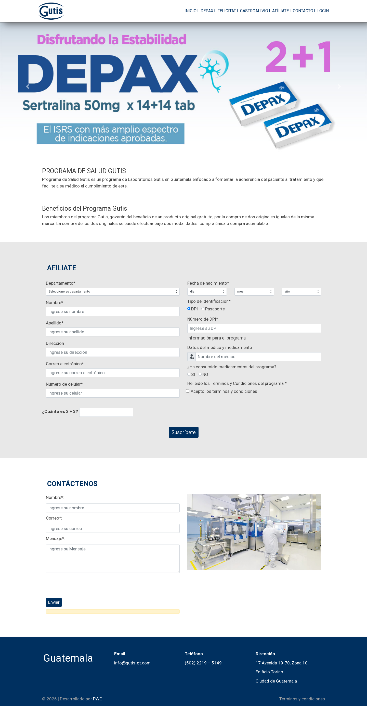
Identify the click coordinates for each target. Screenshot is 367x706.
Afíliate (280, 10)
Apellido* (54, 322)
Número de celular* (64, 384)
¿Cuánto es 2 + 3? (60, 411)
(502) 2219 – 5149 (203, 662)
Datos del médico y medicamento (219, 347)
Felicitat (226, 10)
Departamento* (57, 283)
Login (323, 10)
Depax (207, 10)
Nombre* (54, 302)
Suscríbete (184, 432)
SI (193, 374)
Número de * (202, 319)
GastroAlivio (254, 10)
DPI (194, 308)
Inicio (190, 10)
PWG (97, 698)
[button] (27, 86)
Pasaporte (215, 308)
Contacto (303, 10)
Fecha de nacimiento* (208, 283)
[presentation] (84, 585)
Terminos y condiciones (302, 698)
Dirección (55, 343)
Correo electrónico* (65, 363)
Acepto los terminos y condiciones (224, 391)
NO (205, 374)
